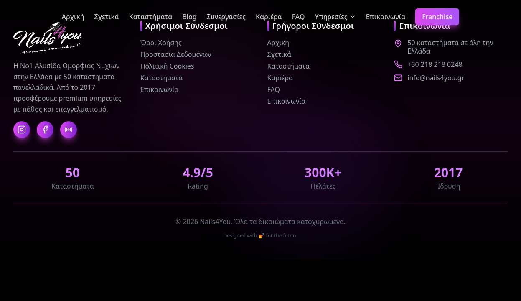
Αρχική (73, 17)
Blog (189, 17)
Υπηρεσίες (335, 17)
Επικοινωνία (385, 17)
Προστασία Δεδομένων (175, 54)
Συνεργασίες (226, 17)
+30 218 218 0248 (434, 64)
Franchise (437, 16)
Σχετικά (106, 17)
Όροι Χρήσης (161, 42)
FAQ (298, 17)
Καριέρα (269, 17)
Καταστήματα (151, 17)
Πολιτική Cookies (167, 66)
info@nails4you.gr (435, 78)
